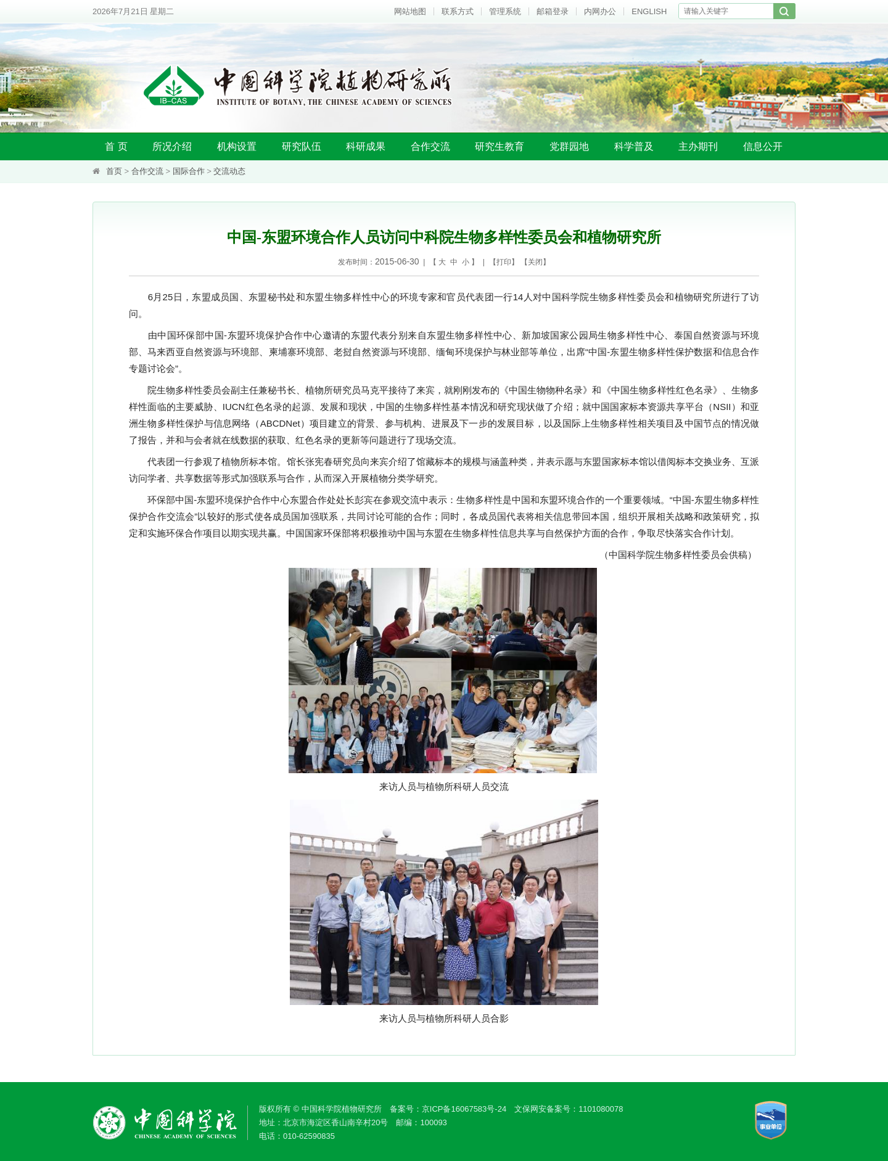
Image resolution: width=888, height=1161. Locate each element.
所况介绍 (172, 146)
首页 (114, 171)
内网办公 (600, 11)
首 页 (116, 146)
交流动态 (229, 171)
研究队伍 (301, 146)
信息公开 (763, 146)
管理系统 (505, 11)
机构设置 (237, 146)
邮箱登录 (552, 11)
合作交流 (430, 146)
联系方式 (458, 11)
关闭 (535, 262)
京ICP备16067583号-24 (464, 1109)
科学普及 (634, 146)
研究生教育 (499, 146)
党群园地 (569, 146)
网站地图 (410, 11)
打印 (503, 262)
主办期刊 (698, 146)
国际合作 (189, 171)
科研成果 (365, 146)
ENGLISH (649, 11)
